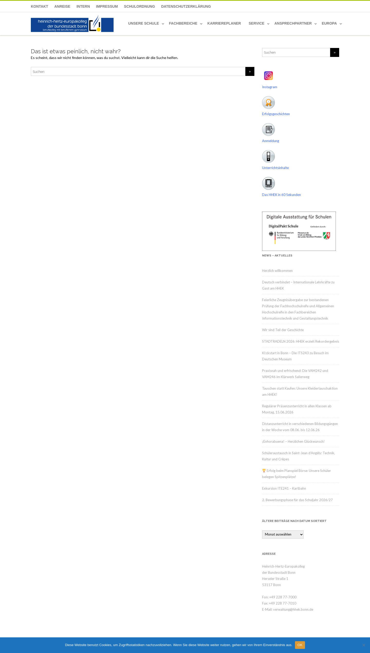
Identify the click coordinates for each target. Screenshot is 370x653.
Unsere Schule (143, 23)
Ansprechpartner (293, 23)
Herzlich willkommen (277, 271)
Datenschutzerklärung (186, 6)
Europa (329, 23)
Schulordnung (139, 6)
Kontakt (39, 6)
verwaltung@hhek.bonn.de (293, 609)
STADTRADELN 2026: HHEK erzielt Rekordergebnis (300, 341)
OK (300, 645)
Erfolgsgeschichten (276, 114)
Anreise (62, 6)
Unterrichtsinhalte (275, 168)
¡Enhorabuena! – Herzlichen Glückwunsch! (293, 441)
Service (256, 23)
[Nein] (363, 645)
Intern (83, 6)
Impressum (107, 6)
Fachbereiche (183, 23)
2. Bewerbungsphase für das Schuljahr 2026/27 (297, 500)
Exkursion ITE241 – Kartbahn (284, 488)
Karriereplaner (224, 23)
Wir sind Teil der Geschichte (283, 330)
